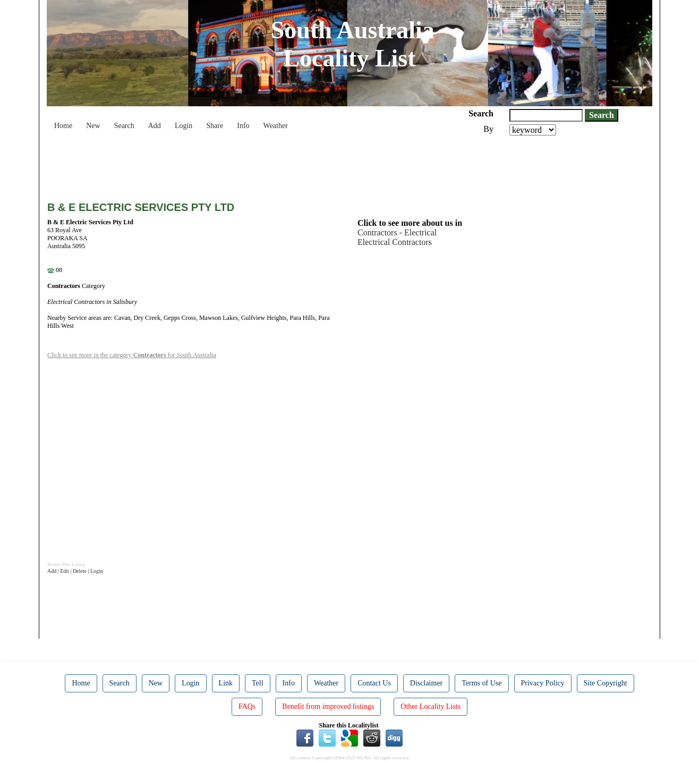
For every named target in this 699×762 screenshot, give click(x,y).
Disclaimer (426, 683)
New (93, 126)
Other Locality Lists (430, 706)
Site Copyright (605, 683)
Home (63, 126)
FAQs (246, 706)
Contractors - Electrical (397, 232)
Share (214, 126)
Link (226, 683)
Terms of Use (481, 683)
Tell (257, 683)
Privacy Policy (543, 683)
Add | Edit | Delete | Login (75, 571)
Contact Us (374, 683)
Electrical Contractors (394, 242)
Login (183, 126)
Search (124, 126)
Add (154, 126)
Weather (275, 126)
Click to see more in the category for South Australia (131, 355)
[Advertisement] (240, 165)
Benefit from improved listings (328, 706)
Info (243, 126)
